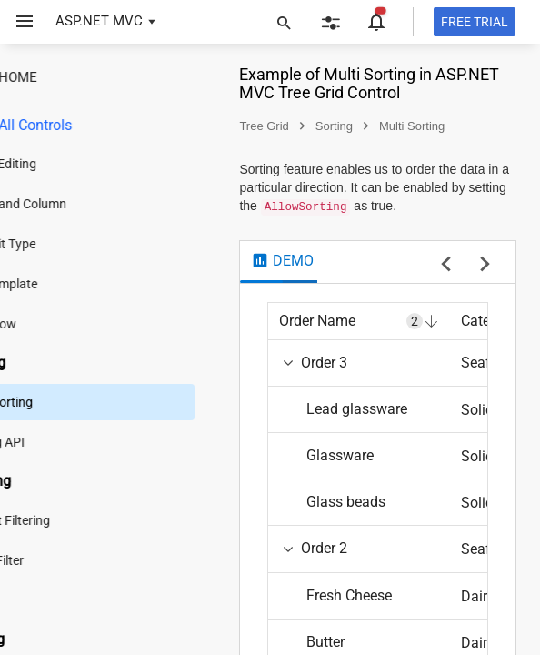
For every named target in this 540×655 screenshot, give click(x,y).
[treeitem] (132, 187)
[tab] (321, 280)
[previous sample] (446, 284)
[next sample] (485, 284)
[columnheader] (398, 339)
